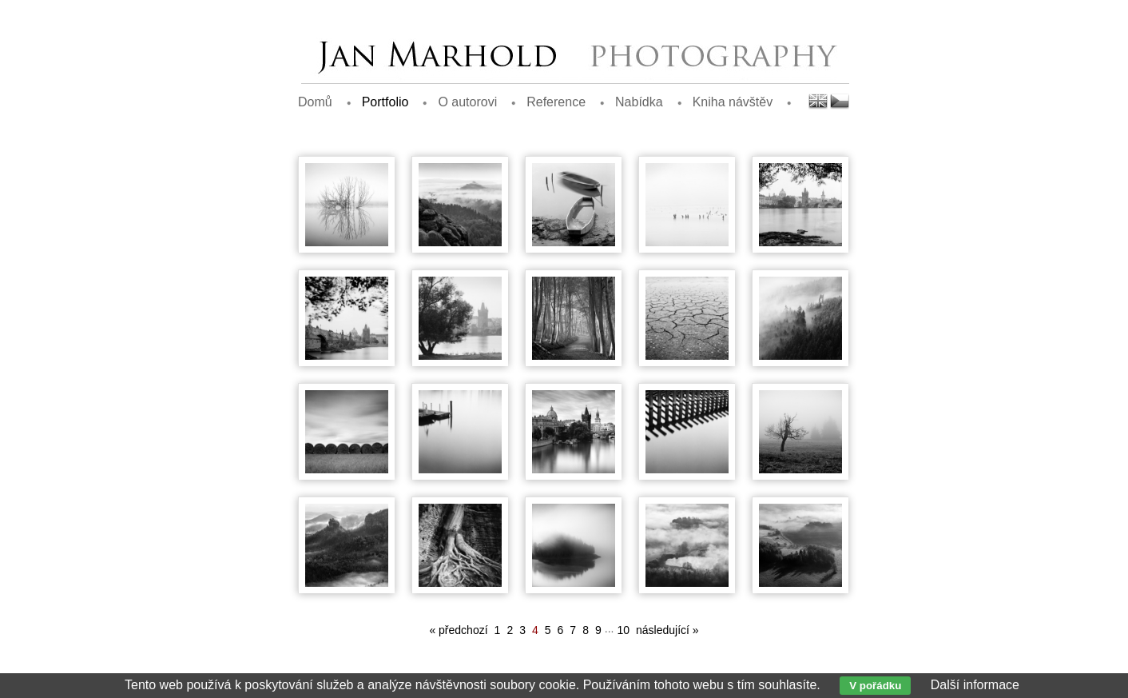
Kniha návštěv (733, 102)
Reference (556, 102)
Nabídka (639, 102)
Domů (315, 102)
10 (623, 630)
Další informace (975, 685)
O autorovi (467, 102)
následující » (667, 630)
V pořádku (875, 686)
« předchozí (458, 630)
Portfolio (385, 102)
